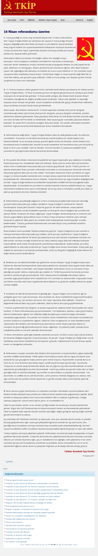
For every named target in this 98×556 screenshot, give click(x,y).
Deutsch (79, 20)
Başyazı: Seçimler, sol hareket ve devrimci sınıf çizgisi (27, 509)
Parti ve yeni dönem (14, 522)
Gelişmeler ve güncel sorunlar (18, 538)
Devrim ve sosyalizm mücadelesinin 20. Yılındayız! (26, 516)
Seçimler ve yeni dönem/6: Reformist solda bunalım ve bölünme (32, 483)
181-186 (64, 545)
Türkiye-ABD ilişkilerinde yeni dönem (20, 519)
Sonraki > (70, 545)
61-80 (32, 545)
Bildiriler (31, 20)
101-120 (41, 545)
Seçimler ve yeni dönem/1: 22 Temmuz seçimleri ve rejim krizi (31, 499)
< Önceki (27, 545)
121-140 (47, 545)
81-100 (36, 545)
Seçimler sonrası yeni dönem (18, 532)
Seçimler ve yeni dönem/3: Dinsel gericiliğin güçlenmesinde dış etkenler (34, 493)
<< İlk (21, 545)
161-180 (58, 545)
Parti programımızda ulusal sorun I (20, 480)
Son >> (76, 545)
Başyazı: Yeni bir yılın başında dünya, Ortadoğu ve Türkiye (29, 503)
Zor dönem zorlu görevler (16, 542)
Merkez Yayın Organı (48, 20)
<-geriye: (9, 461)
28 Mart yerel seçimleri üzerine (18, 525)
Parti (22, 20)
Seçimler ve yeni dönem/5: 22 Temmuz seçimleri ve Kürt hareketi (32, 486)
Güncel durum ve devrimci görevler (20, 529)
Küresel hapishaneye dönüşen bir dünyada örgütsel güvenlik (30, 512)
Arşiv (63, 20)
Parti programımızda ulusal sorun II (20, 506)
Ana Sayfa (12, 20)
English (90, 20)
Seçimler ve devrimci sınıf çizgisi (19, 535)
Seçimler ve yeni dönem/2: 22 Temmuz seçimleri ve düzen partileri (33, 496)
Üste (5, 468)
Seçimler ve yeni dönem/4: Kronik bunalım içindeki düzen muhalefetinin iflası (37, 490)
